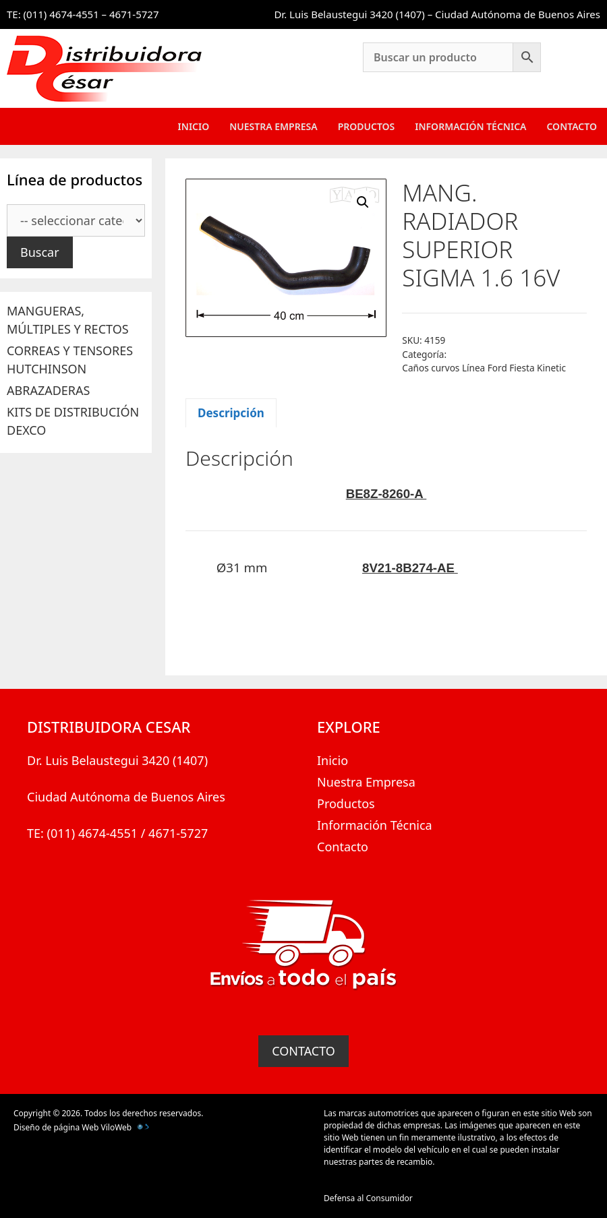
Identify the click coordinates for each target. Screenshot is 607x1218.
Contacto (571, 126)
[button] (363, 202)
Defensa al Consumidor (368, 1198)
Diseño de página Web (55, 1127)
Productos (366, 126)
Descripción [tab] (231, 413)
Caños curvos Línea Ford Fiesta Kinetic (484, 367)
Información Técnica (470, 126)
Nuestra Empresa (273, 126)
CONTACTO (303, 1051)
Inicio (194, 126)
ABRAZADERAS (48, 390)
